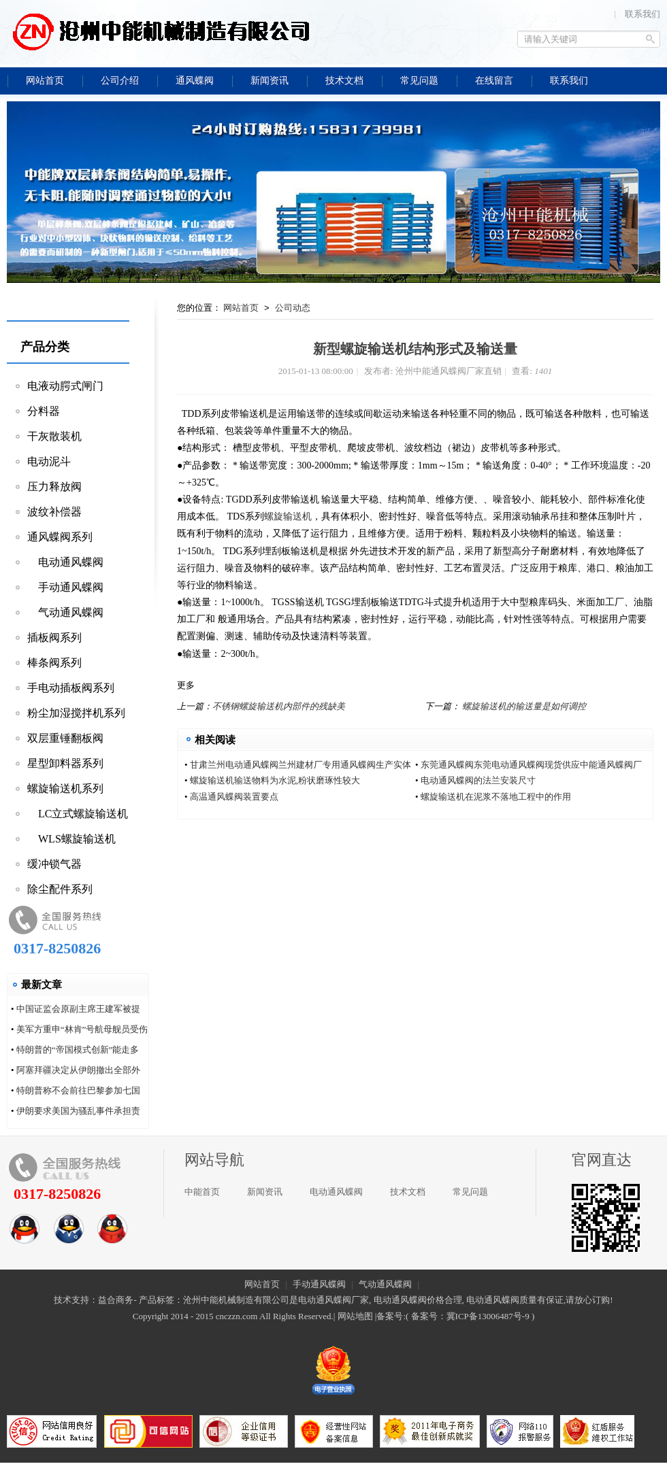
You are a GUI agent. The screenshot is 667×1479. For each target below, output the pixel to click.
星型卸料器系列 (65, 763)
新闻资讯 (264, 1192)
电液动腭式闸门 (65, 386)
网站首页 (241, 308)
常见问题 (470, 1192)
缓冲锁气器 (54, 864)
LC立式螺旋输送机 (77, 813)
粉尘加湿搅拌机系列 (76, 713)
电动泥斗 (49, 461)
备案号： (428, 1316)
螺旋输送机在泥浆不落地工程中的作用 (496, 797)
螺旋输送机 (288, 516)
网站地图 (355, 1316)
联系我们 (642, 14)
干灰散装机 (54, 436)
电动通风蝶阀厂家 (333, 1300)
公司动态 (292, 308)
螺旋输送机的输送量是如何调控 (524, 706)
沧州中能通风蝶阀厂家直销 (160, 30)
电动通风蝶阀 (65, 562)
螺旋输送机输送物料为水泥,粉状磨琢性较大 (275, 780)
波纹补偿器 (54, 511)
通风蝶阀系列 (60, 537)
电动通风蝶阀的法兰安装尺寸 (478, 780)
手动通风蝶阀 (65, 587)
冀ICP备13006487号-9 (488, 1316)
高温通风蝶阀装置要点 (234, 797)
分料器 (43, 411)
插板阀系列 (54, 637)
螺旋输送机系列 (65, 788)
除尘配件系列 (60, 889)
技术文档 (407, 1192)
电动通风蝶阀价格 (409, 1300)
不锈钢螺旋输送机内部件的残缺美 (278, 706)
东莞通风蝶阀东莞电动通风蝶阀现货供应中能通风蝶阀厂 (531, 765)
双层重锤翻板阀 (65, 738)
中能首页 (202, 1192)
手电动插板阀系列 (70, 688)
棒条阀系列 (54, 662)
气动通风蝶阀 (65, 612)
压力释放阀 (54, 486)
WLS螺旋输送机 (71, 839)
